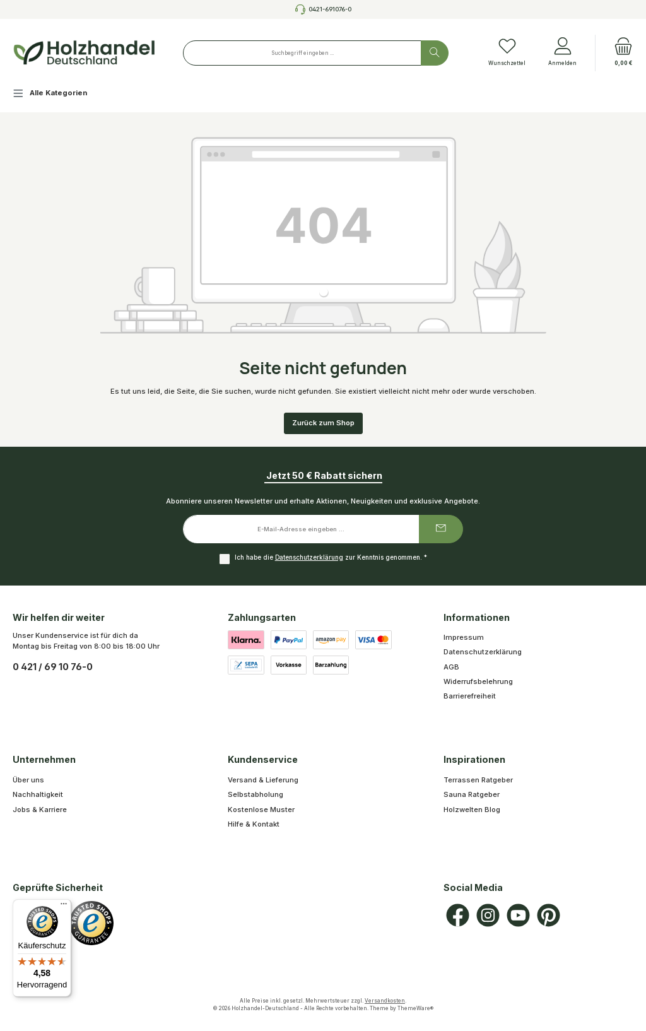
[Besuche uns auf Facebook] (457, 915)
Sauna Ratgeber (471, 794)
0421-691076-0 (329, 9)
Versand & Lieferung (263, 779)
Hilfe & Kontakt (253, 824)
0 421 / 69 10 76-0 (53, 666)
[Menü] (63, 906)
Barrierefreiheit (469, 696)
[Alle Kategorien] (60, 95)
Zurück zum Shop (323, 422)
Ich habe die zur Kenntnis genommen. (331, 557)
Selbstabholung (255, 794)
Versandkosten (385, 1001)
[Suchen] (435, 53)
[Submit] (441, 529)
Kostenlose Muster (261, 809)
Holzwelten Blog (471, 809)
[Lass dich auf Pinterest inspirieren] (548, 915)
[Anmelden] (562, 53)
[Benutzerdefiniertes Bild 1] (91, 923)
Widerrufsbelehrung (478, 681)
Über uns (28, 779)
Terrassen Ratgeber (478, 779)
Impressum (463, 637)
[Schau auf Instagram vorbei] (488, 915)
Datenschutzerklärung (309, 557)
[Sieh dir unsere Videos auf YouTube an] (518, 915)
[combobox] (302, 53)
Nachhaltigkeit (38, 794)
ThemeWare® (415, 1008)
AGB (451, 667)
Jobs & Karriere (40, 809)
